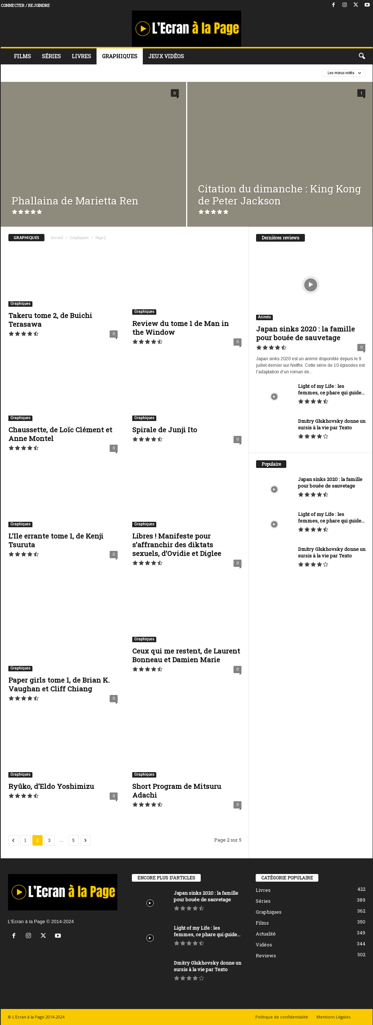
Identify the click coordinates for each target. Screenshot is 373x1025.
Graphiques (119, 56)
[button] (362, 56)
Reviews (266, 955)
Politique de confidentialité (281, 1017)
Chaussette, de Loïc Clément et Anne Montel (60, 434)
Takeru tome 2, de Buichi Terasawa (50, 320)
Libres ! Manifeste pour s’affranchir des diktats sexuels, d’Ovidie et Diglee (176, 544)
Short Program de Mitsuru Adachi (176, 790)
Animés (264, 317)
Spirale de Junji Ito (164, 429)
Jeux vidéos (166, 56)
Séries (51, 56)
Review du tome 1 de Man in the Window (180, 328)
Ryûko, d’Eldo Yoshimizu (51, 786)
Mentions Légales (333, 1017)
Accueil (57, 237)
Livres (81, 56)
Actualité (266, 933)
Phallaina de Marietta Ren (75, 200)
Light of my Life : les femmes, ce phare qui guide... (331, 389)
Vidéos (264, 944)
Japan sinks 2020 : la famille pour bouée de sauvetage (305, 333)
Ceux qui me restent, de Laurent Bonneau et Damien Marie (186, 655)
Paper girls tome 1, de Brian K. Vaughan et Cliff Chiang (59, 684)
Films (22, 56)
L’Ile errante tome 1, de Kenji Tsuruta (55, 540)
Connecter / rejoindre (25, 5)
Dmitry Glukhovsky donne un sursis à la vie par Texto (331, 424)
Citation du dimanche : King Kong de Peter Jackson (279, 194)
